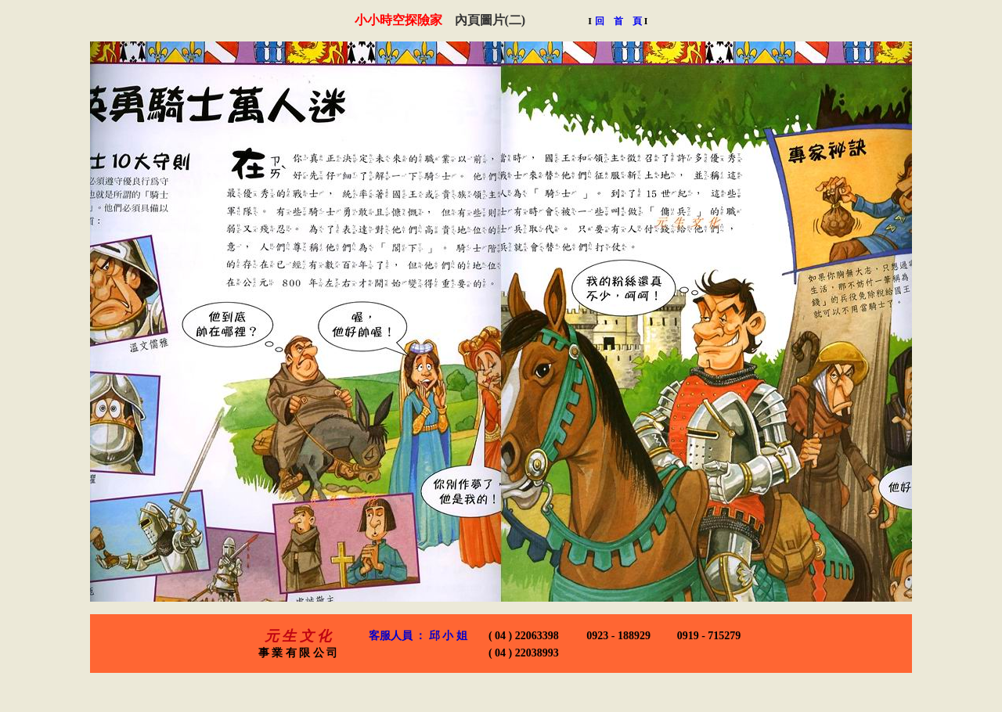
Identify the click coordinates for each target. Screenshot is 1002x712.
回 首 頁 (621, 21)
